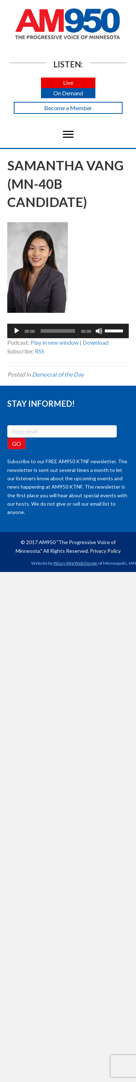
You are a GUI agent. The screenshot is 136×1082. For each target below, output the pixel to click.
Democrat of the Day (58, 374)
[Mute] (99, 331)
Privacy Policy (105, 551)
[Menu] (68, 134)
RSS (39, 351)
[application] (68, 331)
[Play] (16, 331)
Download (95, 342)
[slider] (58, 331)
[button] (68, 83)
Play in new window (54, 342)
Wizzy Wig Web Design (75, 563)
